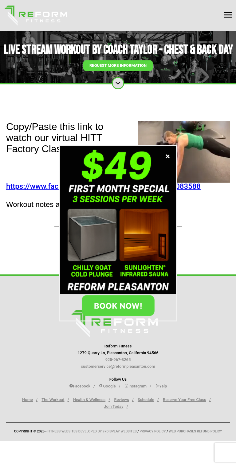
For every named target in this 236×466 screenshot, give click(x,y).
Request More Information (118, 65)
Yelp (161, 386)
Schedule (146, 399)
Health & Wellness (89, 399)
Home (27, 399)
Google (107, 386)
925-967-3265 (118, 359)
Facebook (80, 386)
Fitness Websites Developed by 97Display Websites (92, 431)
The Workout (52, 399)
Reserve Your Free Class (184, 399)
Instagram (135, 386)
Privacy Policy (153, 431)
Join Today (113, 406)
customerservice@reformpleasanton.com (118, 366)
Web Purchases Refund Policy (195, 431)
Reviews (121, 399)
